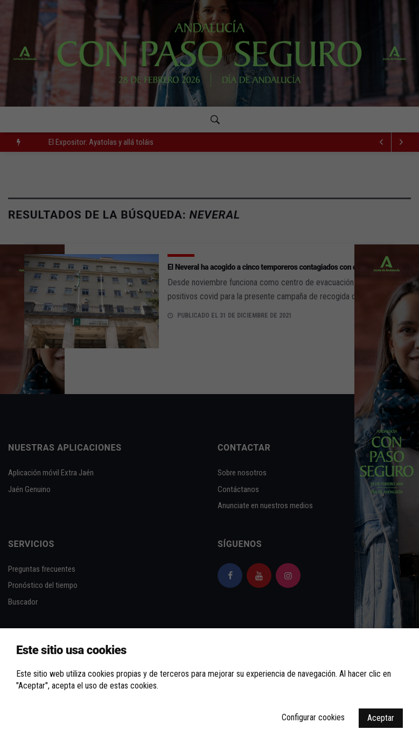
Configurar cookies (313, 717)
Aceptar (380, 718)
